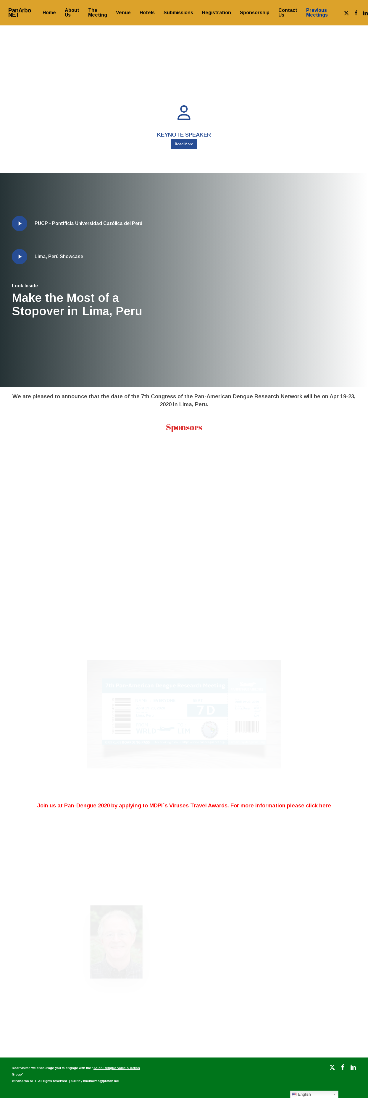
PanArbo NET (19, 12)
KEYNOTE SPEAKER (184, 135)
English (301, 1094)
